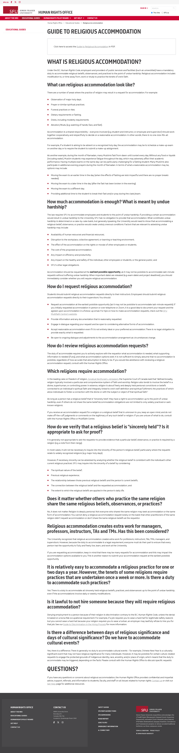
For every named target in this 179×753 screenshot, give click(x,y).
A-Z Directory (104, 730)
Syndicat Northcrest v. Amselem (103, 379)
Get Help (51, 683)
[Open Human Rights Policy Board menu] (70, 18)
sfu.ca (5, 2)
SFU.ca (166, 13)
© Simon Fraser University (145, 733)
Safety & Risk (103, 707)
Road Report (103, 719)
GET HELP (78, 18)
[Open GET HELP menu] (83, 18)
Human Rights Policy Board (56, 18)
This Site (156, 13)
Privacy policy (155, 730)
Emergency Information (108, 726)
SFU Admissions (104, 715)
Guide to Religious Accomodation (92, 46)
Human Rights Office (55, 12)
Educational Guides (31, 18)
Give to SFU (102, 723)
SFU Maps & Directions (107, 711)
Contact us (157, 680)
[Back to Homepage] (19, 10)
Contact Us (92, 18)
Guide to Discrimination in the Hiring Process (84, 624)
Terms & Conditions (142, 730)
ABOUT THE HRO (11, 18)
